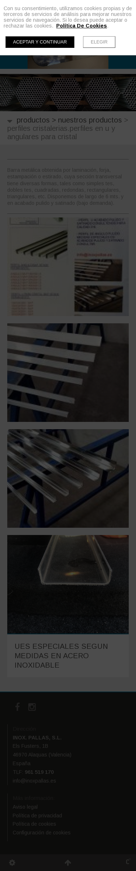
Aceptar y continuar (40, 42)
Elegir (99, 42)
